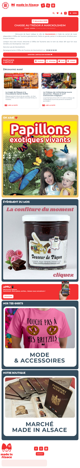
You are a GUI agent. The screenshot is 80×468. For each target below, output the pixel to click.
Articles (32, 28)
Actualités (9, 75)
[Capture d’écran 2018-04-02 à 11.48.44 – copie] (40, 195)
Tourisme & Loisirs (18, 75)
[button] (39, 61)
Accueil (26, 28)
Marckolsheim (50, 34)
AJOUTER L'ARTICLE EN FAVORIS (40, 54)
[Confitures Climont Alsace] (40, 279)
